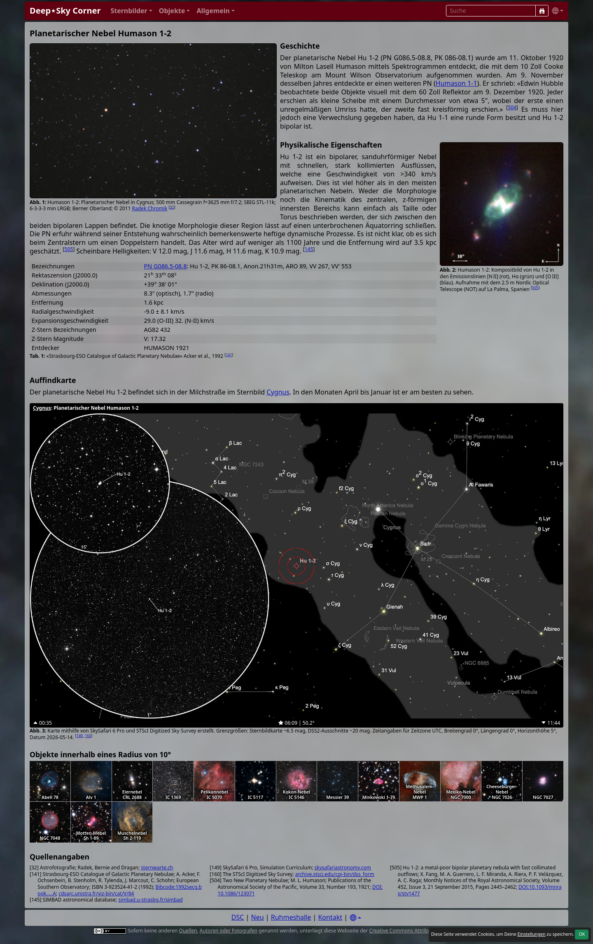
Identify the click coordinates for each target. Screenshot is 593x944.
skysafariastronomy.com (343, 867)
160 (88, 735)
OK (582, 934)
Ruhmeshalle (291, 917)
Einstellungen (531, 934)
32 (172, 207)
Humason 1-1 (456, 83)
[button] (131, 11)
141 (229, 354)
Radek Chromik (150, 208)
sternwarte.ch (157, 867)
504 (512, 107)
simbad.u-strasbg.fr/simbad (150, 899)
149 (80, 735)
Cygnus (277, 392)
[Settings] (355, 918)
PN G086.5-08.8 (165, 266)
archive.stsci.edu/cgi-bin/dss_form (334, 874)
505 (535, 287)
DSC (237, 917)
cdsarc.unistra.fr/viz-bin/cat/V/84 (96, 893)
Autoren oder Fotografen (228, 930)
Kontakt (330, 917)
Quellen (188, 930)
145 (309, 249)
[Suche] (542, 10)
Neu (257, 917)
